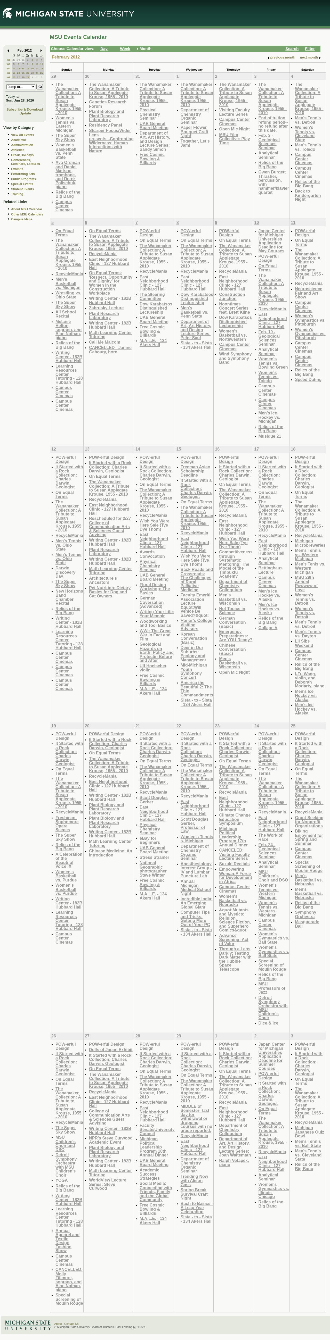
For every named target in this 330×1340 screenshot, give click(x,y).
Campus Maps (21, 219)
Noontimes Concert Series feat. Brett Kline (234, 308)
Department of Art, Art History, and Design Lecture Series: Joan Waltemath (235, 1146)
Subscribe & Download (24, 109)
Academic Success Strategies (150, 1174)
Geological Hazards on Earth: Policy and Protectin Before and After (157, 652)
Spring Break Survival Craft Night (194, 1193)
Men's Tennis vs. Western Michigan (308, 554)
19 (13, 72)
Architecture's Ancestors (103, 580)
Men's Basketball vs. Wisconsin (233, 599)
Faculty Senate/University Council (157, 1129)
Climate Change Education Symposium (235, 819)
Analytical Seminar (268, 155)
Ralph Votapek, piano (234, 1162)
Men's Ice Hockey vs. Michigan (269, 417)
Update (25, 113)
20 (18, 72)
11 (41, 64)
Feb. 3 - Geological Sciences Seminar (269, 141)
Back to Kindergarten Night (308, 195)
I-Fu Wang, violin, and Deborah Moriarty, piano (310, 679)
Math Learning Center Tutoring (110, 334)
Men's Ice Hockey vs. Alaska (269, 595)
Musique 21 (270, 436)
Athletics (17, 150)
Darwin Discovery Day (65, 571)
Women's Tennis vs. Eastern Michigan (65, 123)
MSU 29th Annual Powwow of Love (306, 583)
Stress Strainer (154, 857)
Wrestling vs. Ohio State (68, 294)
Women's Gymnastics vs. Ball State (274, 937)
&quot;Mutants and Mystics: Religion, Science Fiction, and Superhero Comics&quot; (235, 920)
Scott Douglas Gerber (154, 799)
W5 (9, 59)
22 (27, 72)
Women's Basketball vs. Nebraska (233, 900)
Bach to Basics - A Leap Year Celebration (197, 1207)
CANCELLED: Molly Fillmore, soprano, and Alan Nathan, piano (69, 1279)
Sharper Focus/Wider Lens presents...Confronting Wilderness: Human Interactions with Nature (111, 140)
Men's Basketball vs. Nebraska (309, 879)
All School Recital (65, 314)
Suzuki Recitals (234, 863)
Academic (18, 140)
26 (13, 77)
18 (41, 68)
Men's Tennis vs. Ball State (308, 1143)
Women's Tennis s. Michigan (197, 838)
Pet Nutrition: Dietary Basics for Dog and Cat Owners (110, 591)
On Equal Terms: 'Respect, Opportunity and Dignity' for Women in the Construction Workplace (110, 282)
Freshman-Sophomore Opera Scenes (67, 823)
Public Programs (23, 179)
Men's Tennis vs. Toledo (308, 147)
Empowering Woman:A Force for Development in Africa (235, 875)
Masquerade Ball (307, 923)
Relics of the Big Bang (67, 194)
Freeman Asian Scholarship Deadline (195, 470)
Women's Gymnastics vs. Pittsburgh (310, 319)
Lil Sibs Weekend (304, 643)
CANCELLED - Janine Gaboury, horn (110, 349)
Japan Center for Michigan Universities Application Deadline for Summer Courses (272, 1056)
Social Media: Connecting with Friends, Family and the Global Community (156, 1191)
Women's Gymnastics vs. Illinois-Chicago (274, 1190)
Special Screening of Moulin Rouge (272, 965)
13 (18, 68)
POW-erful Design (150, 232)
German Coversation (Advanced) (152, 602)
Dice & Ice (268, 1023)
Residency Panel (105, 125)
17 (37, 68)
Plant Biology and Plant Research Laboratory (106, 115)
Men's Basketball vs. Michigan (68, 283)
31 (23, 59)
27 (18, 77)
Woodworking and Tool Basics (155, 623)
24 (37, 72)
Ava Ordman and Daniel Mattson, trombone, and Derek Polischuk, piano (67, 174)
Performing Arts (23, 174)
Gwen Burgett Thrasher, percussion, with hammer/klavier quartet (274, 182)
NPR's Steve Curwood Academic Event (111, 1140)
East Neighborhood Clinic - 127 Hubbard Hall (109, 263)
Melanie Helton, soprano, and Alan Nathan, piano (68, 329)
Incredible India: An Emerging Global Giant (197, 902)
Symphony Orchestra (305, 914)
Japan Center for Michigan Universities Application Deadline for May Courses (272, 240)
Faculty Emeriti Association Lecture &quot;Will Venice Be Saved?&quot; (196, 605)
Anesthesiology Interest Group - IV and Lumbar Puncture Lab (196, 869)
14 (23, 68)
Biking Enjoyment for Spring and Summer (309, 837)
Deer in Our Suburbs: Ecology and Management (193, 653)
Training (17, 194)
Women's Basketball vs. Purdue (66, 875)
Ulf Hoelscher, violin (153, 667)
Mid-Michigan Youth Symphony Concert (194, 671)
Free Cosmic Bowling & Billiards (152, 158)
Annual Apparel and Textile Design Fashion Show (67, 1240)
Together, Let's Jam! (195, 143)
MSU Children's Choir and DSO (273, 875)
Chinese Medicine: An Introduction (110, 853)
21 (23, 72)
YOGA (61, 1180)
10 (37, 64)
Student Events (22, 189)
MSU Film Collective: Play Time (234, 138)
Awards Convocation (152, 554)
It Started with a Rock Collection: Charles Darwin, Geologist (69, 476)
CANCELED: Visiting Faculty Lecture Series (234, 854)
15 (27, 68)
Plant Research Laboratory (104, 315)
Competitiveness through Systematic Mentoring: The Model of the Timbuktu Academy (235, 564)
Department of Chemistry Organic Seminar (195, 115)
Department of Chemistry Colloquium (233, 585)
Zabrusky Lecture (106, 307)
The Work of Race (271, 837)
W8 (9, 72)
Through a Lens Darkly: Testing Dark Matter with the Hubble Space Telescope (235, 958)
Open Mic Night (234, 129)
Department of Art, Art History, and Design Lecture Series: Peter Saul (196, 329)
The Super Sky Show (65, 137)
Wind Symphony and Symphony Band (235, 358)
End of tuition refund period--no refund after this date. (273, 123)
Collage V (268, 627)
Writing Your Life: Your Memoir (157, 613)
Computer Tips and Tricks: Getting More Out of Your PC (195, 918)
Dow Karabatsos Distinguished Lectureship (156, 308)
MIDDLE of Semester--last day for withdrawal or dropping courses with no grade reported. (196, 1118)
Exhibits (17, 169)
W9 (9, 77)
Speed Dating (308, 379)
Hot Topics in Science (232, 610)
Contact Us (71, 1323)
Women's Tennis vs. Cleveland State (305, 133)
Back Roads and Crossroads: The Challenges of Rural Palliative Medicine (197, 579)
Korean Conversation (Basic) (194, 638)
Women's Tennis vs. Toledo (269, 376)
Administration (22, 145)
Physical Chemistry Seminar (150, 113)
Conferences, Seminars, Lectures (25, 162)
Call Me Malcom (104, 342)
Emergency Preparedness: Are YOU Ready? (235, 635)
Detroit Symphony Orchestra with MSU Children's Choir (273, 1007)
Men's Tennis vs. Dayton (308, 633)
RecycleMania (69, 273)
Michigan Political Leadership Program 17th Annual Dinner (233, 836)
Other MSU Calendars (27, 214)
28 (23, 77)
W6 (9, 64)
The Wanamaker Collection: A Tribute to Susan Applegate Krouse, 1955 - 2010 (68, 98)
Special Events (22, 184)
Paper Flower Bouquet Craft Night (194, 131)
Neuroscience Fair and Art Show (308, 292)
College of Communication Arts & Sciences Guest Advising (109, 1117)
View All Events (22, 135)
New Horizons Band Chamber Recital (69, 597)
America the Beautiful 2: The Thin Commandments (197, 688)
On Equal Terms (64, 232)
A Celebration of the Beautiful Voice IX (68, 860)
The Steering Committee (152, 296)
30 (18, 59)
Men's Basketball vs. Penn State (194, 311)
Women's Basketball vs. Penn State (65, 151)
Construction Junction (232, 296)
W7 (9, 68)
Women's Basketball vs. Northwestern (233, 335)
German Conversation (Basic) (232, 622)
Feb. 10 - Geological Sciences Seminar (269, 337)
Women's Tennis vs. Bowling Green (273, 362)
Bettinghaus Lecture (271, 570)
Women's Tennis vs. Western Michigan (269, 891)
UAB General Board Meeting (154, 125)
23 (32, 72)
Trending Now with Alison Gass (194, 1180)
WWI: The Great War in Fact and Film (155, 634)
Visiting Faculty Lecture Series (234, 111)
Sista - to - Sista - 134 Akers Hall (196, 344)
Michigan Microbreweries (310, 542)
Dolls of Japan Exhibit (111, 1049)
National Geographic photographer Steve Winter (153, 868)
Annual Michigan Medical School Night (196, 887)
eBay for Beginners (150, 840)
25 (41, 72)
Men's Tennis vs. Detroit (308, 119)
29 (13, 59)
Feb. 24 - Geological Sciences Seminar (269, 850)
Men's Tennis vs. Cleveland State (308, 1154)
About (58, 1323)
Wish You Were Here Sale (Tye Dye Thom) (155, 525)
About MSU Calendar (26, 209)
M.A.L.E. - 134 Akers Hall (153, 342)
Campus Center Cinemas (64, 205)
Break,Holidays (22, 155)
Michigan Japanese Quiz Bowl (309, 1131)
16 (32, 68)
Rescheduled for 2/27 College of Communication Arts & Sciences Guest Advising (110, 526)
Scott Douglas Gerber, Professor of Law (195, 825)
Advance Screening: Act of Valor (233, 939)
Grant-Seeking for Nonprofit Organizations (309, 821)
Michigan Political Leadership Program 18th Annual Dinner (154, 1146)
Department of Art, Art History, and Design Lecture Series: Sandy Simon (155, 141)
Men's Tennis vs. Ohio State (68, 544)
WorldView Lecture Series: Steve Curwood (107, 1184)
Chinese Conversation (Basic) (232, 649)
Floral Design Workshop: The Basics (155, 588)
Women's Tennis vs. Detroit (305, 599)
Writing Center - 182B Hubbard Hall (68, 356)
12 (13, 68)
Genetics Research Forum (108, 104)
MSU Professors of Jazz (272, 987)
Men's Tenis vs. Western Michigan (310, 568)
